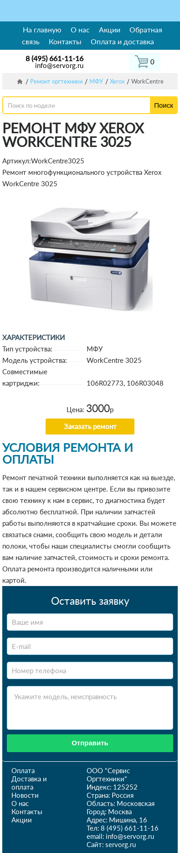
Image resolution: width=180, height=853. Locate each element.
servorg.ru (120, 844)
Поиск (163, 105)
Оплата (23, 770)
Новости (25, 795)
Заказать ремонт (90, 426)
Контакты (65, 41)
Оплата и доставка (122, 41)
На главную (42, 29)
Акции (109, 29)
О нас (80, 29)
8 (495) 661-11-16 (54, 58)
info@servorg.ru (59, 65)
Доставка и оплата (29, 783)
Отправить (90, 743)
